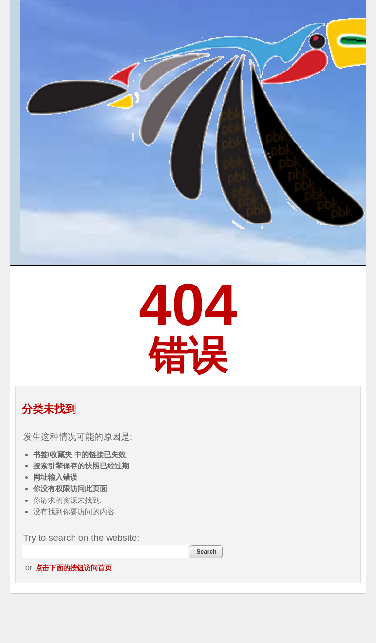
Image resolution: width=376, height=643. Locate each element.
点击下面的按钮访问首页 (74, 568)
